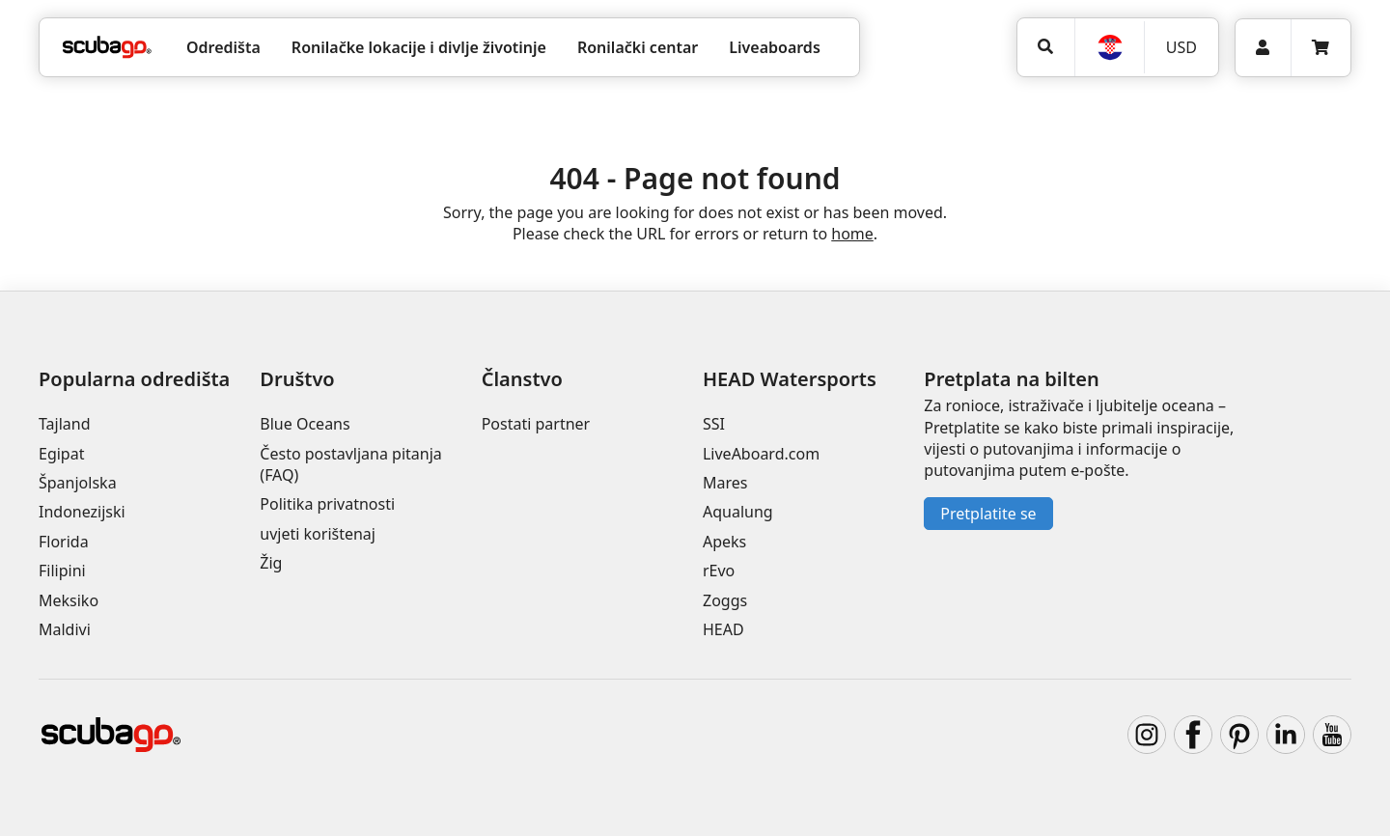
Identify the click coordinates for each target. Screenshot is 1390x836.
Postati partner (536, 423)
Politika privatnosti (327, 504)
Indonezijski (82, 511)
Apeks (724, 541)
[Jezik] (1109, 47)
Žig (271, 562)
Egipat (61, 453)
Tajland (65, 423)
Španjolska (78, 482)
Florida (64, 541)
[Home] (107, 47)
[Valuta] (1180, 47)
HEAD (723, 629)
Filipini (62, 570)
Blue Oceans (304, 423)
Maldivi (65, 629)
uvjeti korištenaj (317, 533)
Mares (725, 482)
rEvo (719, 570)
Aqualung (738, 511)
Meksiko (68, 600)
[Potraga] (1045, 46)
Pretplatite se (988, 513)
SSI (714, 423)
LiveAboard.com (761, 453)
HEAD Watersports (789, 379)
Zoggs (725, 600)
